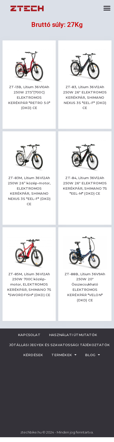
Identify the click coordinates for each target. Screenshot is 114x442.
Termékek (63, 355)
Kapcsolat (29, 335)
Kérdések (33, 355)
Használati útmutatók (73, 335)
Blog (92, 355)
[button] (107, 8)
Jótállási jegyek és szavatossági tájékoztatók (59, 345)
